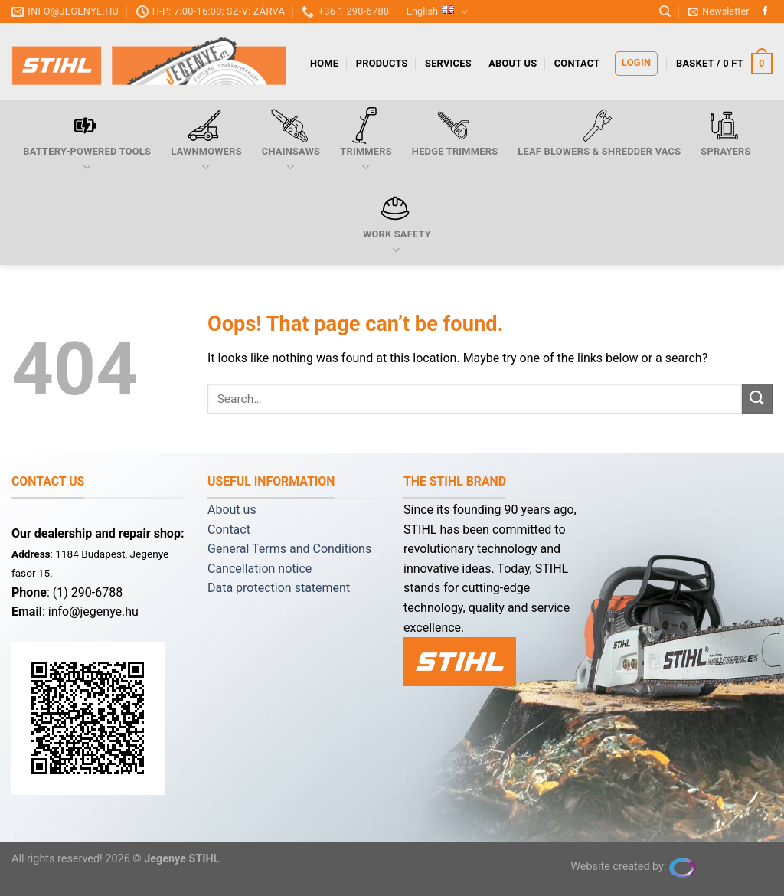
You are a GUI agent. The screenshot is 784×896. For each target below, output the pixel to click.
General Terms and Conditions (289, 548)
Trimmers (366, 141)
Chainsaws (291, 141)
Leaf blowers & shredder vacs (599, 132)
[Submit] (757, 399)
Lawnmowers (206, 141)
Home (324, 63)
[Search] (665, 11)
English (438, 12)
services (448, 63)
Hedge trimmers (455, 132)
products (382, 63)
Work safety (397, 223)
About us (512, 63)
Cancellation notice (259, 568)
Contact (577, 63)
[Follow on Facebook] (764, 11)
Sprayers (725, 132)
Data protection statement (278, 587)
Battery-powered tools (87, 141)
